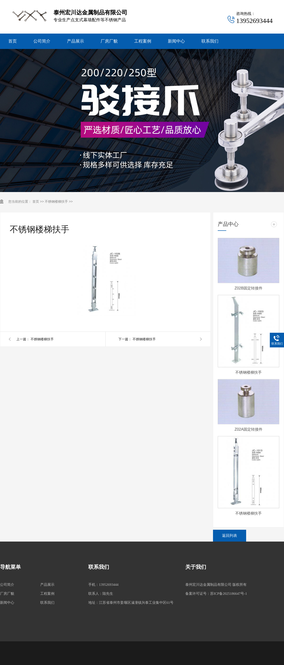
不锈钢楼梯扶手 (56, 201)
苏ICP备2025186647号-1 (228, 593)
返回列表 (229, 536)
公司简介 (41, 41)
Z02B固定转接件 (248, 288)
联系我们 (209, 41)
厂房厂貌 (109, 41)
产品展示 (75, 41)
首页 (12, 41)
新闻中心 (176, 41)
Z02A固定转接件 (248, 429)
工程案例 (142, 41)
